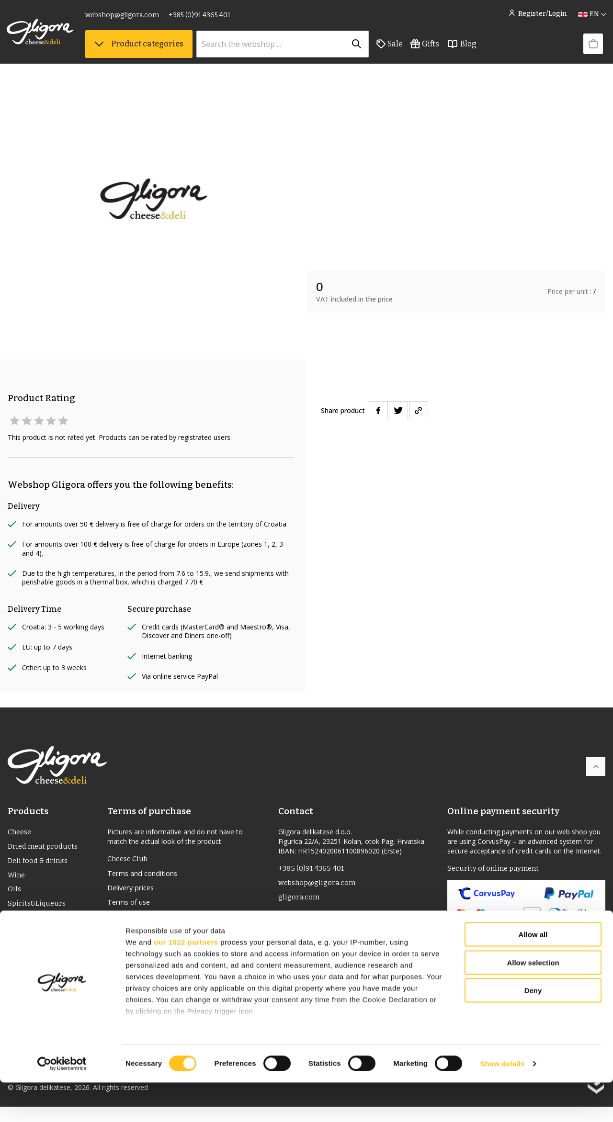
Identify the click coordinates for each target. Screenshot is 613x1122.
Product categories (139, 48)
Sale (390, 48)
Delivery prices (133, 890)
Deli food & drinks (39, 863)
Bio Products (30, 939)
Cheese (21, 832)
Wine (17, 878)
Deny (533, 1030)
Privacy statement (139, 936)
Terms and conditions (146, 875)
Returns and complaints (150, 921)
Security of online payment (495, 869)
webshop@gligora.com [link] (123, 18)
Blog (462, 48)
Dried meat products (45, 848)
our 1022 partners (186, 981)
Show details (502, 1103)
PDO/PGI (23, 924)
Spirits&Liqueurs (38, 909)
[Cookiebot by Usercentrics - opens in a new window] (62, 1103)
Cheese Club (129, 859)
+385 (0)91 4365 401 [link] (200, 18)
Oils (15, 893)
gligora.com (299, 899)
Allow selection (533, 1002)
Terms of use (131, 905)
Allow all (533, 974)
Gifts (425, 48)
